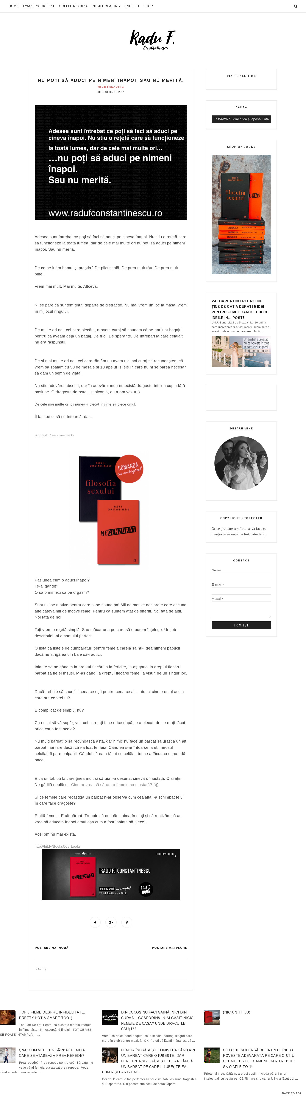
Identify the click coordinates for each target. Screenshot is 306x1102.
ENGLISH (131, 6)
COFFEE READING (73, 6)
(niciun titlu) (236, 1013)
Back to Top (292, 1093)
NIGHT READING (106, 6)
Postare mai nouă (52, 948)
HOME (14, 6)
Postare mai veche (169, 948)
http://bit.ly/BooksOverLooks (54, 435)
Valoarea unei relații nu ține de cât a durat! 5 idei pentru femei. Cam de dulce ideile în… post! (240, 309)
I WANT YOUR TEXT (39, 6)
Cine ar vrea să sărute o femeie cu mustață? (111, 785)
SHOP (148, 6)
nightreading (111, 86)
